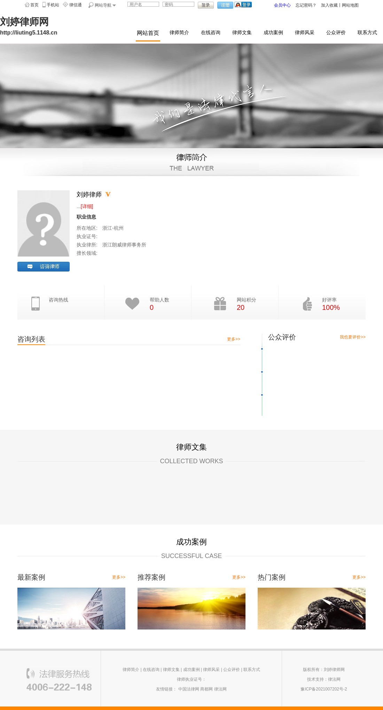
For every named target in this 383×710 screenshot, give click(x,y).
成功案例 (273, 32)
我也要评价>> (353, 337)
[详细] (87, 206)
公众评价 (336, 32)
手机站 (53, 4)
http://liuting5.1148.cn (28, 33)
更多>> (233, 339)
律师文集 (242, 32)
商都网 (206, 689)
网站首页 (148, 33)
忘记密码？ (306, 5)
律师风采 (304, 32)
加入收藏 (329, 5)
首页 (34, 4)
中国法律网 (188, 689)
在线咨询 (210, 32)
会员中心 (282, 5)
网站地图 (350, 5)
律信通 (75, 4)
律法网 (220, 689)
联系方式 (367, 32)
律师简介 (179, 32)
